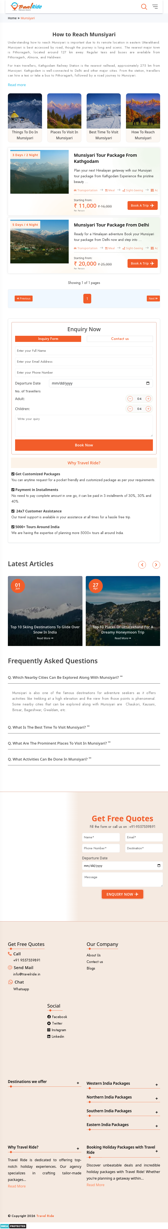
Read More (45, 638)
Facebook (57, 1016)
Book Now (84, 445)
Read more (17, 84)
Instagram (56, 1029)
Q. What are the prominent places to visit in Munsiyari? (57, 743)
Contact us (95, 961)
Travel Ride (45, 1216)
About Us (94, 955)
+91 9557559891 (26, 960)
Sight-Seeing (132, 190)
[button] (142, 565)
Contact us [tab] (120, 338)
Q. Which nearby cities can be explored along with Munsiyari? (63, 677)
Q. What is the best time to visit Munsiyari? (47, 727)
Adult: (20, 398)
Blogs (91, 968)
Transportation (86, 190)
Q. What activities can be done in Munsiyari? (48, 759)
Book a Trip (142, 205)
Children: (22, 408)
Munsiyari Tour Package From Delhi (111, 225)
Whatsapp (21, 989)
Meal (110, 190)
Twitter (54, 1023)
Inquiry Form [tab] (48, 338)
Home (12, 18)
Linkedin (55, 1036)
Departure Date (28, 383)
